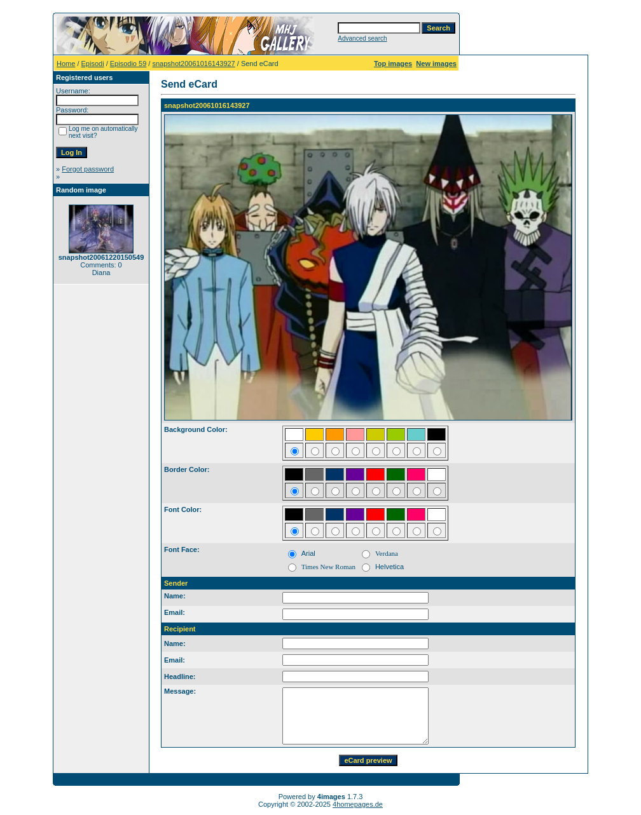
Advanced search (362, 38)
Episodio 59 (128, 63)
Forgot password (88, 169)
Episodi (92, 63)
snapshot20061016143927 (193, 63)
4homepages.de (358, 804)
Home (66, 63)
